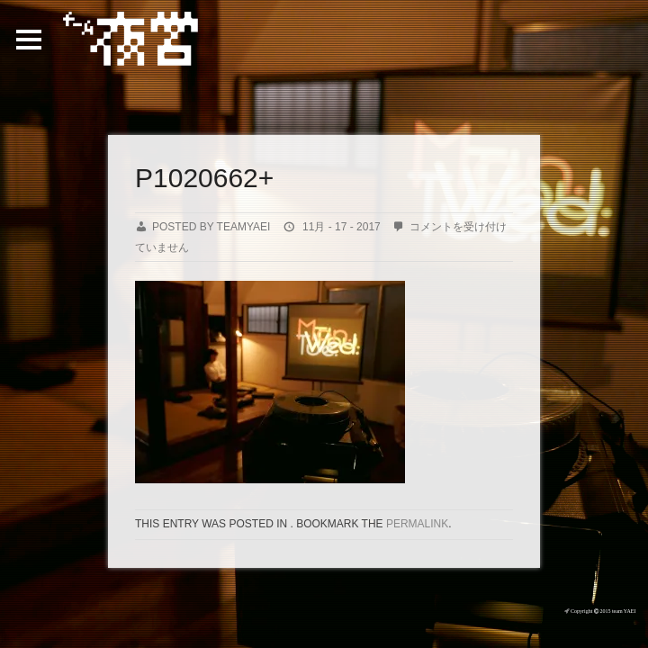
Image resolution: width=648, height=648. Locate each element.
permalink (417, 524)
